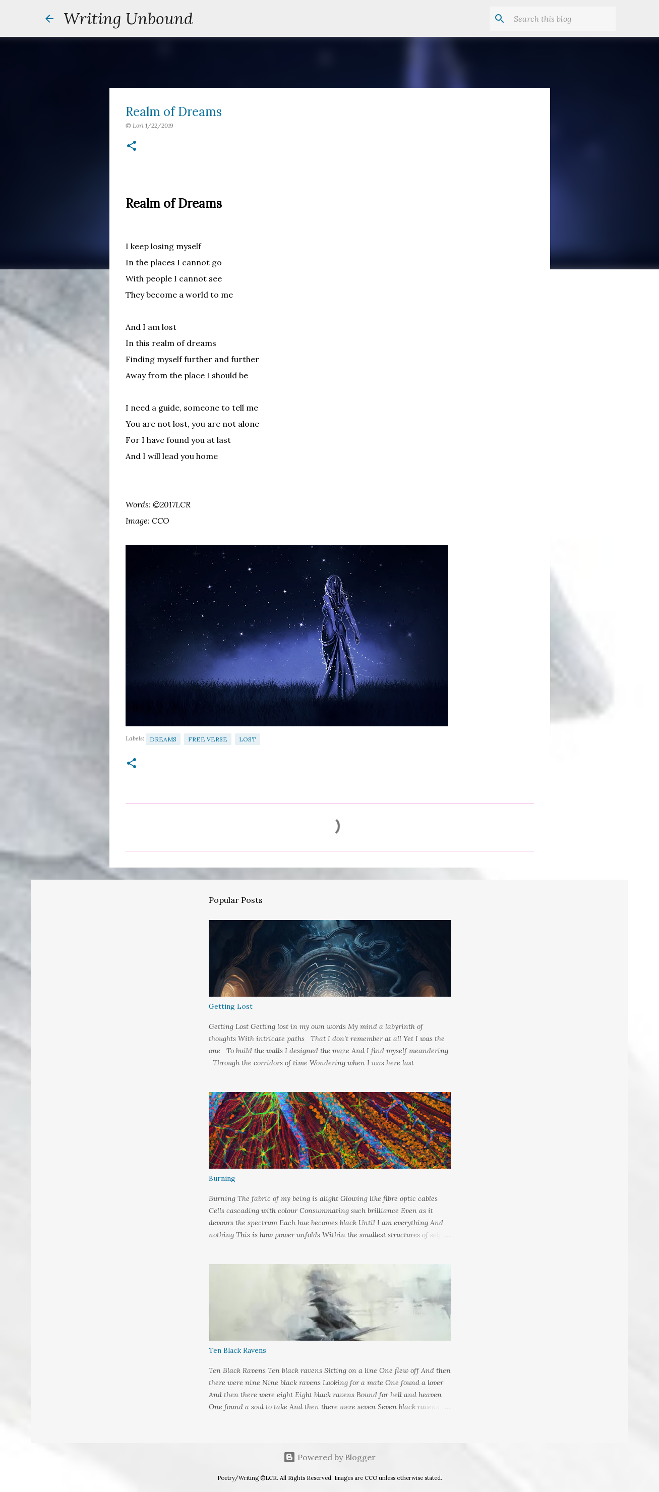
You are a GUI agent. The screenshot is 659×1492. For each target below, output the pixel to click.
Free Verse (207, 739)
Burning (222, 1178)
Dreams (163, 739)
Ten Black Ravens (237, 1350)
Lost (247, 739)
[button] (132, 146)
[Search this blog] (563, 19)
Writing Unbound (128, 18)
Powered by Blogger (329, 1457)
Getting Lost (231, 1006)
